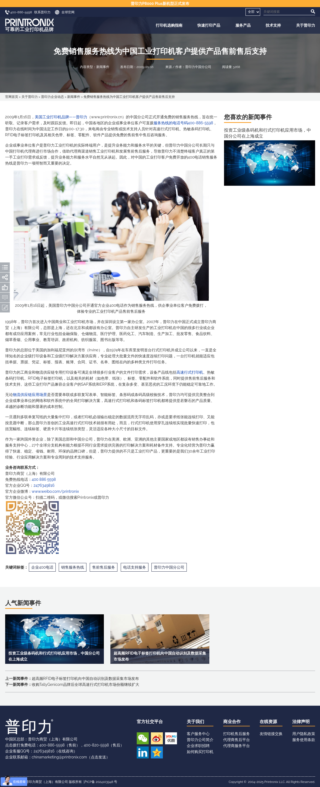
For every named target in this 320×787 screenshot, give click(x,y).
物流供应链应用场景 (30, 394)
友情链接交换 (271, 734)
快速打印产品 (208, 25)
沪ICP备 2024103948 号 (100, 782)
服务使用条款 (303, 740)
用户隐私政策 (303, 734)
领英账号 (143, 752)
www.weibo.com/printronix (55, 491)
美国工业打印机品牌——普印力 (61, 117)
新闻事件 (73, 97)
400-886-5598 (52, 745)
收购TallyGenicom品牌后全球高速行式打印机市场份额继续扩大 (85, 684)
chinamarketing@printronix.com (59, 757)
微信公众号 (143, 738)
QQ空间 (157, 752)
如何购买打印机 (200, 751)
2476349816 (43, 485)
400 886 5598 (44, 479)
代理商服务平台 (236, 745)
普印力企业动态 (52, 97)
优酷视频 (171, 738)
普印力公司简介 (200, 740)
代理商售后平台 (236, 740)
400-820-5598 (96, 745)
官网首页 (11, 97)
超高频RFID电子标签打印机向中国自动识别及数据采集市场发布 (85, 678)
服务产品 (243, 25)
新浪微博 (157, 738)
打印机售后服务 (236, 734)
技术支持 (273, 25)
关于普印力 (305, 25)
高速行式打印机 (189, 372)
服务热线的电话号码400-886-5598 (183, 123)
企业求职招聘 (198, 745)
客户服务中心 (198, 734)
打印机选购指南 (169, 25)
